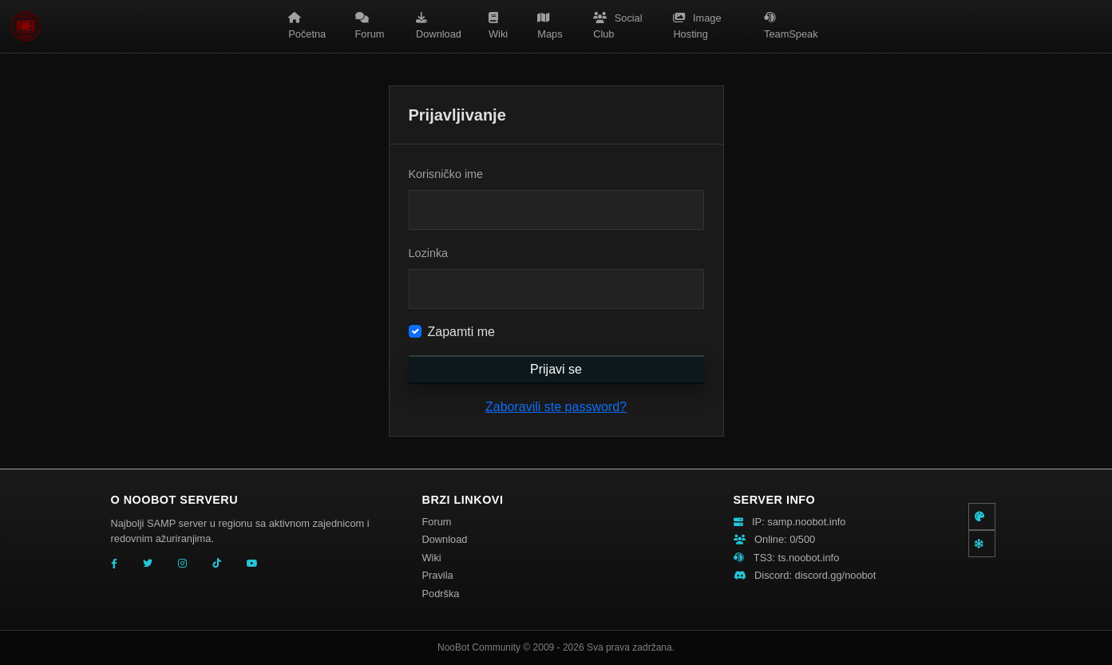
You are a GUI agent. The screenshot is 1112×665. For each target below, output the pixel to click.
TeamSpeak (791, 26)
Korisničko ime (446, 174)
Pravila (437, 575)
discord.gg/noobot (836, 575)
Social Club (617, 26)
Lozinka (429, 253)
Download (438, 26)
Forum (370, 26)
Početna (307, 26)
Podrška (441, 594)
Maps (549, 26)
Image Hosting (697, 26)
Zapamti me (461, 331)
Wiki (498, 26)
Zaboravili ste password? (556, 407)
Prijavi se (556, 369)
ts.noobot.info (808, 558)
